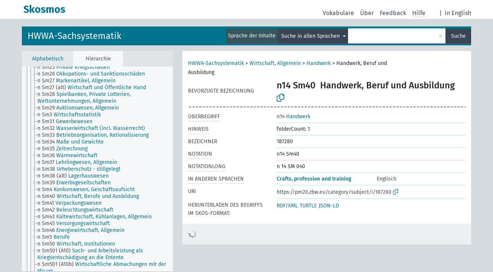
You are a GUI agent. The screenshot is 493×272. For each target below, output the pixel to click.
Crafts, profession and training (314, 179)
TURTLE (308, 205)
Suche (458, 36)
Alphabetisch (47, 59)
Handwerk (319, 63)
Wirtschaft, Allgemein (275, 63)
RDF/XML (287, 205)
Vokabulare (338, 13)
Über (367, 13)
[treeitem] (77, 67)
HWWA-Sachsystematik (74, 36)
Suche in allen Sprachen (311, 36)
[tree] (97, 168)
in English (458, 13)
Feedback (393, 13)
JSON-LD (329, 205)
